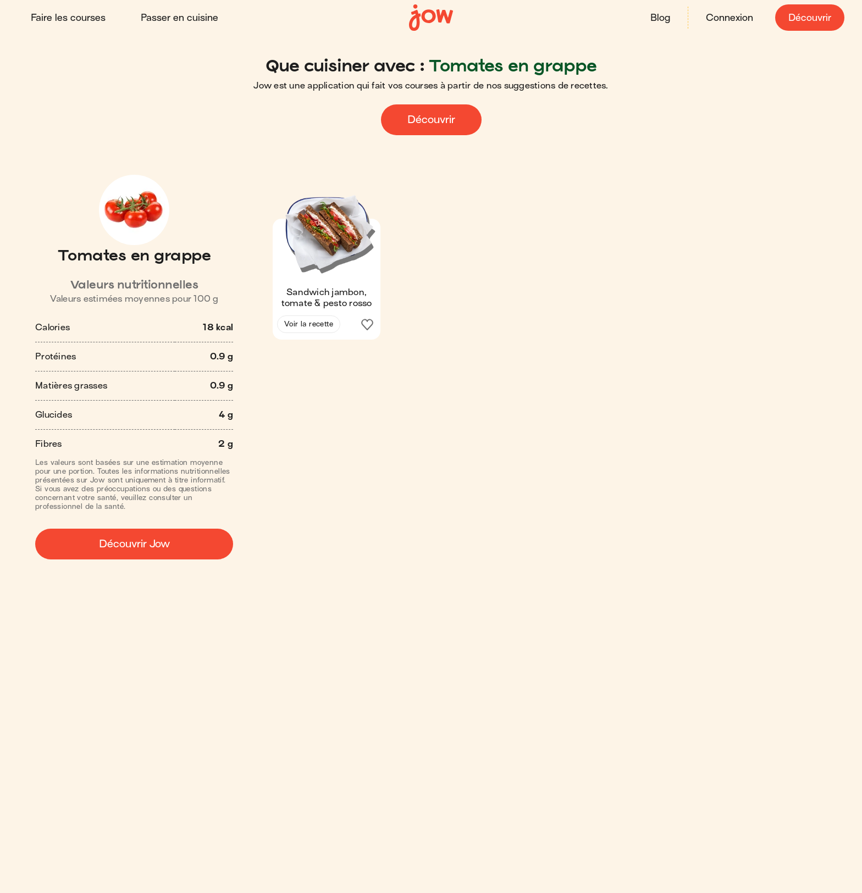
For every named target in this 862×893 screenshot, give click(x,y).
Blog (660, 18)
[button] (326, 267)
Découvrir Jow (134, 544)
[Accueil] (431, 18)
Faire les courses (68, 18)
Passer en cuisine (179, 18)
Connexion (729, 18)
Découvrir (809, 18)
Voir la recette (308, 324)
